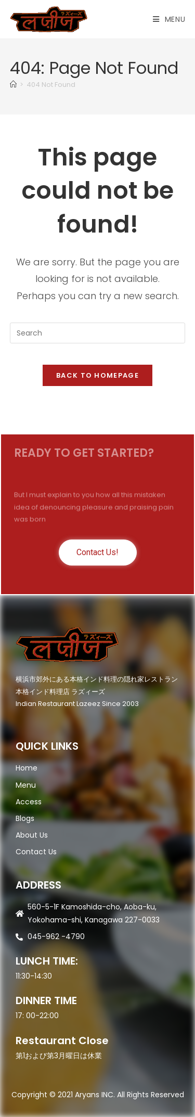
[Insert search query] (98, 333)
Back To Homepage (97, 375)
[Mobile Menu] (169, 19)
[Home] (13, 84)
